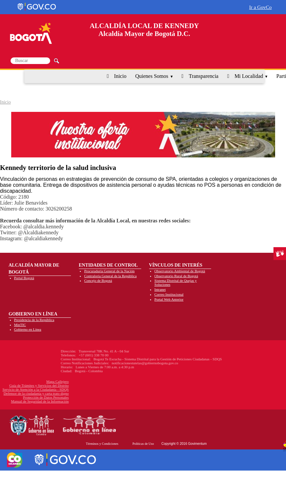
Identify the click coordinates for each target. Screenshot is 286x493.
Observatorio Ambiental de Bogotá (179, 271)
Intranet (160, 289)
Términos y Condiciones (102, 443)
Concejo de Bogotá (98, 280)
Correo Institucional (168, 294)
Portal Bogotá (24, 278)
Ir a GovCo (260, 7)
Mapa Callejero (29, 381)
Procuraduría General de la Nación (109, 271)
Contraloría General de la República (110, 276)
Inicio (120, 76)
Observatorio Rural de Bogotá (176, 276)
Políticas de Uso (143, 443)
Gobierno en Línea (27, 329)
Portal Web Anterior (168, 299)
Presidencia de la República (34, 320)
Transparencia (203, 76)
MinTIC (20, 325)
